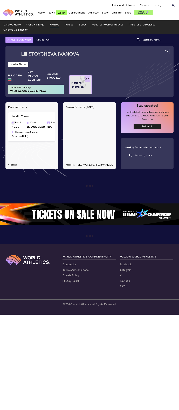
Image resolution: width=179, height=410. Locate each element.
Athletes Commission (15, 29)
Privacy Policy (71, 280)
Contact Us (70, 264)
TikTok (124, 286)
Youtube (125, 280)
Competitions (76, 12)
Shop (128, 12)
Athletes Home (12, 24)
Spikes (83, 24)
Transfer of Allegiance (142, 24)
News (51, 12)
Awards (69, 24)
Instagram (125, 270)
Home (41, 12)
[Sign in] (173, 5)
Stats (105, 12)
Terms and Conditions (76, 270)
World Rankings (35, 24)
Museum (144, 5)
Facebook (126, 264)
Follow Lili (147, 126)
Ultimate (117, 12)
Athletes (93, 12)
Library (157, 5)
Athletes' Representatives (107, 24)
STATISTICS (43, 39)
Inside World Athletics (123, 5)
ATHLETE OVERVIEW (19, 39)
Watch (61, 12)
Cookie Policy (71, 275)
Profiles (54, 24)
